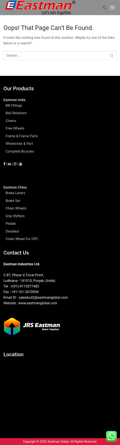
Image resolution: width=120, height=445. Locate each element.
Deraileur (12, 231)
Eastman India (14, 100)
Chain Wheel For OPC (22, 239)
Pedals (11, 224)
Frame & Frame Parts (22, 136)
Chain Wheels (16, 208)
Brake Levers (15, 193)
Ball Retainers (16, 113)
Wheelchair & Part (19, 144)
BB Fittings (14, 105)
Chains (11, 121)
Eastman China (15, 187)
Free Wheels (15, 128)
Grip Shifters (15, 216)
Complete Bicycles (20, 151)
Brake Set (13, 201)
